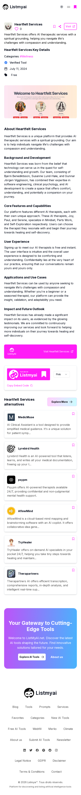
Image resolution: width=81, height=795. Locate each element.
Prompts (44, 707)
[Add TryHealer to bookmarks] (73, 538)
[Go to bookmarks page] (75, 6)
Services (62, 707)
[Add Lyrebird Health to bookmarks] (73, 445)
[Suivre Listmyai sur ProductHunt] (43, 750)
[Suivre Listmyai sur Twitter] (30, 750)
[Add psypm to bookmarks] (73, 476)
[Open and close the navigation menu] (69, 7)
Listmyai (18, 6)
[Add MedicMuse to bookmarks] (73, 413)
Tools (28, 707)
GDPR (42, 760)
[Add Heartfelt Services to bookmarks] (54, 26)
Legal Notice (23, 760)
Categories (37, 718)
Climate (68, 729)
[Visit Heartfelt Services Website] (60, 26)
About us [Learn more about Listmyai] (57, 657)
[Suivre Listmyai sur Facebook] (37, 750)
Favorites (18, 718)
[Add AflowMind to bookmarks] (73, 507)
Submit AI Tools (39, 740)
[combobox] (61, 374)
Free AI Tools (17, 729)
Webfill (37, 729)
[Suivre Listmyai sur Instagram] (56, 750)
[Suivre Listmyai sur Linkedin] (24, 750)
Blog (15, 707)
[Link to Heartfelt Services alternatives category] (62, 402)
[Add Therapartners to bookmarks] (73, 570)
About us (16, 740)
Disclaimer (59, 760)
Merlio (52, 729)
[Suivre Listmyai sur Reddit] (49, 750)
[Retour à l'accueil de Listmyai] (40, 693)
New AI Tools (60, 718)
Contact (56, 771)
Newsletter (64, 740)
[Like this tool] (16, 29)
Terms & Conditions (32, 771)
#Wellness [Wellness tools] (26, 56)
